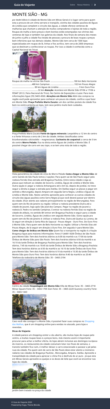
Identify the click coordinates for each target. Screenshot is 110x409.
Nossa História (83, 5)
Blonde (37, 405)
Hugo (24, 405)
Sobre (72, 5)
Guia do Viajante (20, 402)
